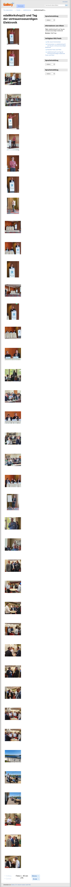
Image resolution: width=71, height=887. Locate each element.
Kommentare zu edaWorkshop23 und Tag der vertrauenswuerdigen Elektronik (55, 45)
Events (18, 10)
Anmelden (65, 1)
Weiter (35, 876)
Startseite (20, 6)
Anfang (7, 876)
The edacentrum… (8, 10)
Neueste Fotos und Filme (54, 49)
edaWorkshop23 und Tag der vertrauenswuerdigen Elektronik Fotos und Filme (55, 53)
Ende (36, 879)
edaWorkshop (27, 10)
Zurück (7, 879)
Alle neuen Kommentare (54, 42)
